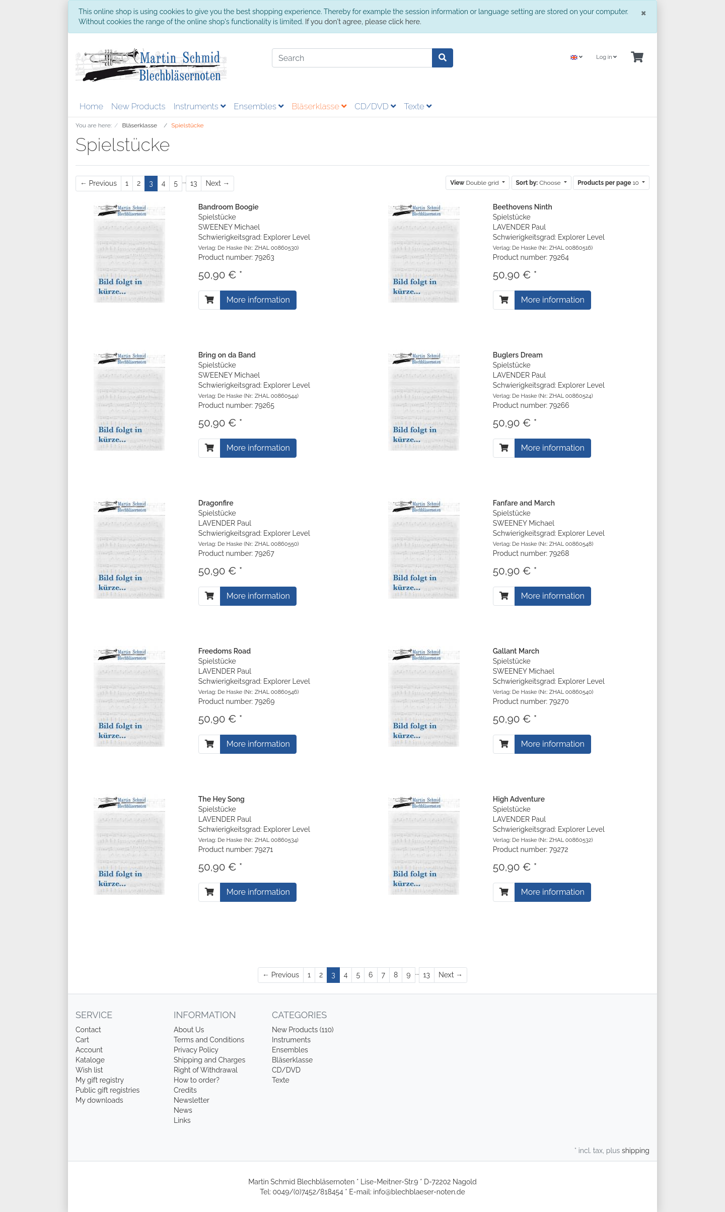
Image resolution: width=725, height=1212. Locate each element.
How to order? (197, 1080)
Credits (185, 1090)
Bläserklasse (319, 106)
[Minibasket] (637, 57)
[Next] (217, 183)
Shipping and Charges (209, 1060)
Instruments (199, 106)
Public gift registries (107, 1090)
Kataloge (90, 1060)
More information (258, 300)
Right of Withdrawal (206, 1070)
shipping (635, 1151)
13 (193, 183)
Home (91, 106)
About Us (189, 1030)
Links (182, 1120)
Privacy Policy (196, 1050)
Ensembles (258, 106)
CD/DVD (375, 106)
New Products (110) (303, 1030)
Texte (417, 106)
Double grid (475, 182)
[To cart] (209, 300)
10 (608, 182)
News (183, 1110)
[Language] (576, 57)
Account (89, 1050)
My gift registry (100, 1080)
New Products (138, 106)
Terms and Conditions (209, 1040)
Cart (82, 1040)
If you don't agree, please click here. (363, 22)
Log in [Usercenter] (606, 57)
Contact (88, 1030)
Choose (539, 182)
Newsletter (191, 1100)
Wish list (89, 1070)
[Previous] (98, 183)
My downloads (99, 1100)
